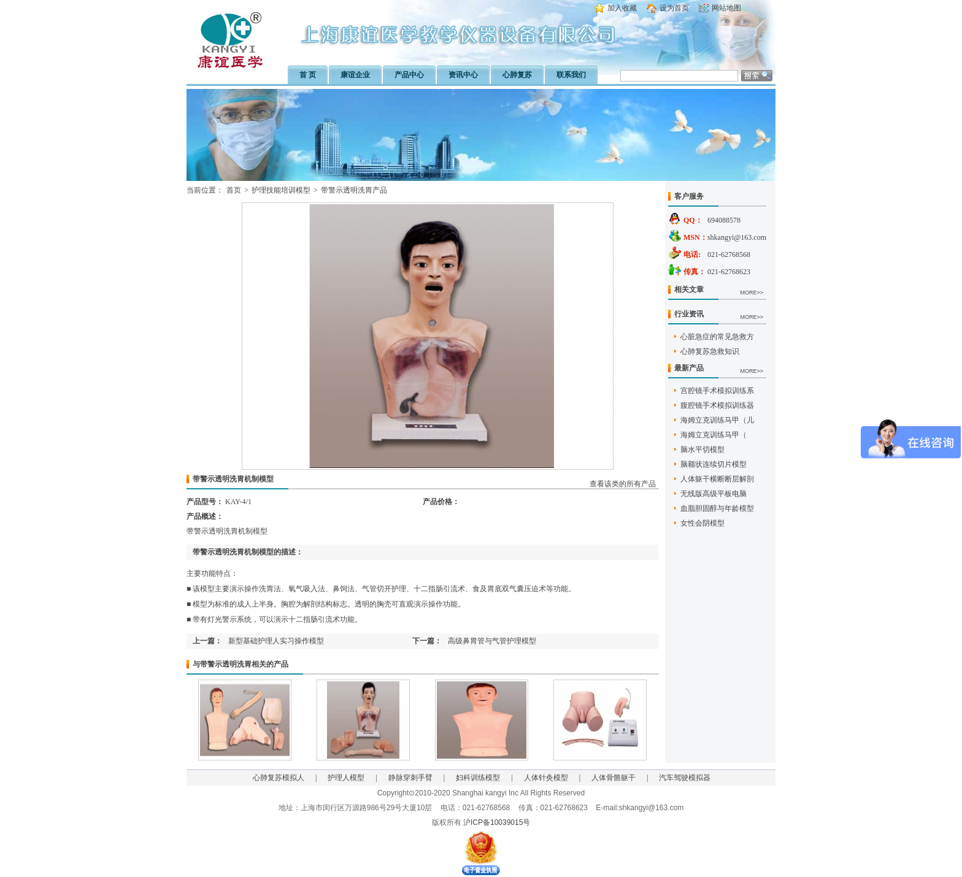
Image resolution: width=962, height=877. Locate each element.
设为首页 (674, 8)
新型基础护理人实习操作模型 (276, 641)
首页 (233, 190)
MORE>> (751, 292)
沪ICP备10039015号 (496, 822)
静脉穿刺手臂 (410, 777)
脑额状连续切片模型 (713, 464)
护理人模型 (346, 777)
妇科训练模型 (478, 777)
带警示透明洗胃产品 (354, 190)
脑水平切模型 (702, 449)
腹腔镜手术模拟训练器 (717, 405)
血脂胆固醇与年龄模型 (717, 508)
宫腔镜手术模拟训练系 (717, 390)
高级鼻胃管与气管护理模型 (492, 641)
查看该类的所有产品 (623, 484)
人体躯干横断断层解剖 (717, 479)
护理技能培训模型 (281, 190)
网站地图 (726, 8)
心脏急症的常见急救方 (717, 336)
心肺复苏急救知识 (709, 351)
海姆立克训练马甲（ (713, 435)
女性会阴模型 (702, 523)
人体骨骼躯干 (613, 777)
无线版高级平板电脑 (713, 493)
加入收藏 (622, 8)
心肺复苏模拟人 (278, 777)
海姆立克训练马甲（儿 (717, 420)
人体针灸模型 (546, 777)
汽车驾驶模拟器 (684, 777)
